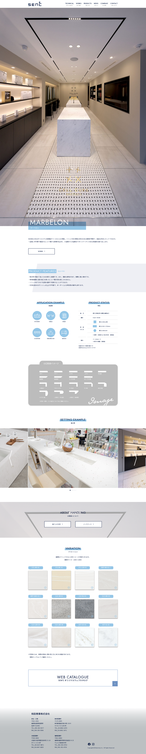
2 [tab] (72, 491)
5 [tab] (76, 491)
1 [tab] (70, 491)
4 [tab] (74, 491)
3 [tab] (73, 491)
